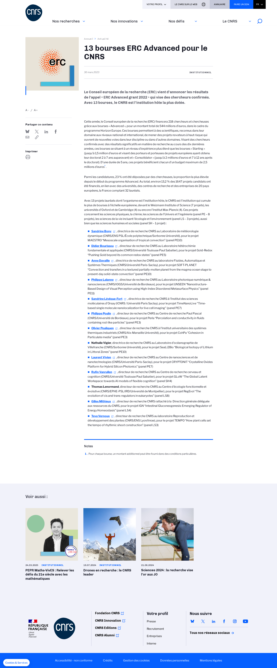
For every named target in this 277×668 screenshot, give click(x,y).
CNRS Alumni (105, 635)
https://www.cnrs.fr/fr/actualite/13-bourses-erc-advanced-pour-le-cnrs (37, 137)
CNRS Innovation (108, 621)
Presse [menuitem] (151, 621)
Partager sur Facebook (56, 132)
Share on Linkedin (46, 132)
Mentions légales (211, 660)
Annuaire (219, 4)
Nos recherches (66, 21)
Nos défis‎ (176, 21)
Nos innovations (124, 21)
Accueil (88, 38)
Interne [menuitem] (151, 643)
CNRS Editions (106, 628)
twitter (203, 621)
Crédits (108, 660)
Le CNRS (230, 21)
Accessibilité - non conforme (73, 660)
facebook (224, 621)
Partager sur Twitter (37, 132)
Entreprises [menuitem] (154, 636)
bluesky (192, 621)
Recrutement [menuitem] (155, 629)
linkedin (213, 621)
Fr (257, 4)
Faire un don (241, 4)
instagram (234, 621)
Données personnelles (174, 660)
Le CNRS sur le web (186, 4)
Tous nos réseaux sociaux (204, 633)
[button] (16, 662)
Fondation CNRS (107, 613)
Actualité (103, 38)
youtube (245, 621)
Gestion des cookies (136, 660)
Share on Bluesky (27, 132)
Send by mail (27, 137)
